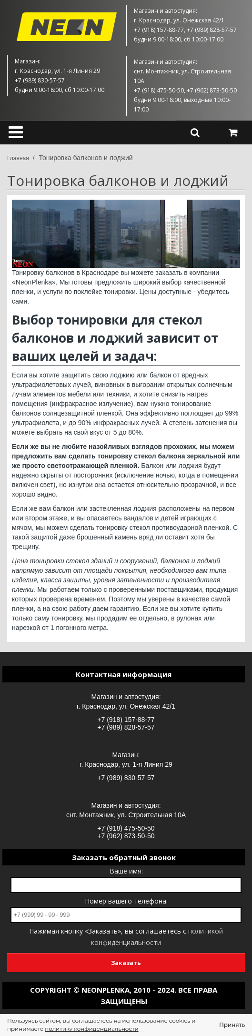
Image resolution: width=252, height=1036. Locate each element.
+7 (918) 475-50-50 (125, 828)
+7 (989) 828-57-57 (125, 727)
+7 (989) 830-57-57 (125, 778)
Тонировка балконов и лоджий (85, 158)
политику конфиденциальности (91, 1028)
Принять (232, 1024)
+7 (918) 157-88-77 (125, 719)
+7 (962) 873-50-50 (125, 836)
